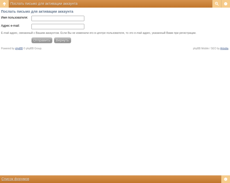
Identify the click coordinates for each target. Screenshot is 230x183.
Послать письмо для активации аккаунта (44, 4)
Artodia (224, 48)
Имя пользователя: (14, 17)
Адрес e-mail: (10, 25)
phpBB (19, 48)
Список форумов (15, 179)
